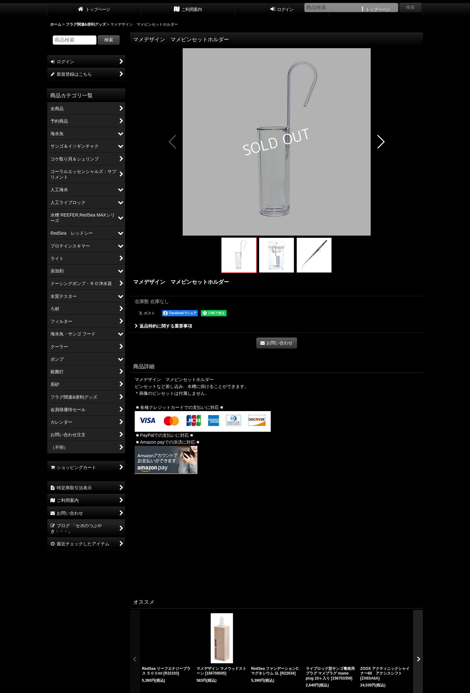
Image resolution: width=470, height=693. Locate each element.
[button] (172, 141)
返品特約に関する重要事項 (163, 326)
